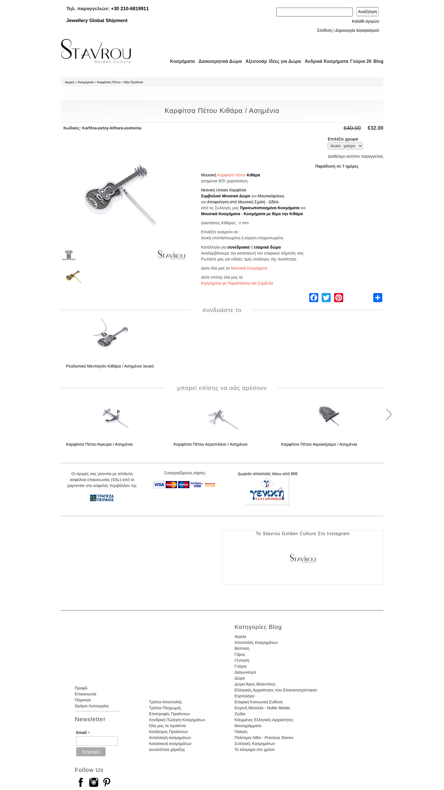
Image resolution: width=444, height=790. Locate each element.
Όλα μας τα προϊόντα (167, 725)
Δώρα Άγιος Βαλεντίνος (255, 684)
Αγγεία (240, 636)
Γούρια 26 (359, 61)
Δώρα (239, 678)
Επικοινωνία (85, 694)
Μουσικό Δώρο (236, 196)
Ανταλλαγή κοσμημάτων (170, 737)
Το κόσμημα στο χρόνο (254, 749)
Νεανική (208, 190)
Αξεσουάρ (253, 61)
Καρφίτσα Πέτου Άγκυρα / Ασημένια (99, 444)
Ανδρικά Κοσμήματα (324, 61)
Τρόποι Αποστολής (165, 702)
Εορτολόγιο (244, 696)
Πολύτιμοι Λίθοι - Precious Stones (263, 737)
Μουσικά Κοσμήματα (220, 214)
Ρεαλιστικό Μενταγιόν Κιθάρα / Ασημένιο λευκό (110, 366)
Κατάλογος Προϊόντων (168, 731)
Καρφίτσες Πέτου (109, 82)
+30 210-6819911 (130, 8)
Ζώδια (239, 714)
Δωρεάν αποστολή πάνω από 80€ (268, 473)
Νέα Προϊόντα (133, 82)
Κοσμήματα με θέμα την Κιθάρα (273, 214)
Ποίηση (240, 731)
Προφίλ (81, 688)
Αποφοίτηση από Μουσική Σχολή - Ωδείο (243, 202)
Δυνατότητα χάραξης (167, 749)
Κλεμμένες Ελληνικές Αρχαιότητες (263, 720)
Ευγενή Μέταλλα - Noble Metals (262, 708)
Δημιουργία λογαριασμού (357, 30)
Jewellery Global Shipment (96, 20)
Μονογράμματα (247, 725)
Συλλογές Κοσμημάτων (254, 743)
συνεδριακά (238, 247)
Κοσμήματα (180, 61)
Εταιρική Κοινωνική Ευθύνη (258, 702)
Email (83, 732)
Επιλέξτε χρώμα (343, 139)
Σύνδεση (324, 30)
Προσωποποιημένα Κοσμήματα (269, 208)
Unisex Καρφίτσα (231, 190)
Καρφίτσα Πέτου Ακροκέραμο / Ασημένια (319, 444)
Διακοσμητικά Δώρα (217, 61)
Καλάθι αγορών (365, 21)
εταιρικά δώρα (267, 247)
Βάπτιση (241, 648)
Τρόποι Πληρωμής (165, 708)
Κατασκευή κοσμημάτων (170, 743)
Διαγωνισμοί (245, 672)
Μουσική (208, 175)
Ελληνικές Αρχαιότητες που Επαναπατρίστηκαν (275, 690)
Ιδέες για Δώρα (283, 61)
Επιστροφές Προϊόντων (169, 714)
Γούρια (240, 666)
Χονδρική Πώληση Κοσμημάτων (177, 720)
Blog (378, 61)
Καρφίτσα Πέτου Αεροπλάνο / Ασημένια (210, 444)
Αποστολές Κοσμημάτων (256, 642)
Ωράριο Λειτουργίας (92, 706)
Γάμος (239, 654)
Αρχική (69, 82)
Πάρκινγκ (83, 700)
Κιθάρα (253, 175)
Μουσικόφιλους (271, 196)
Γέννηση (241, 660)
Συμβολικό (211, 196)
